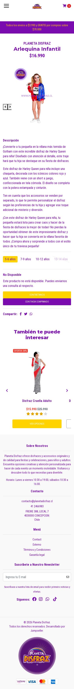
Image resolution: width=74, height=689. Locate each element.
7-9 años (25, 259)
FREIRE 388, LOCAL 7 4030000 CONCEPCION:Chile (37, 515)
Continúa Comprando (37, 301)
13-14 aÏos (61, 259)
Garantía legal (37, 554)
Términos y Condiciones (37, 549)
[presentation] (7, 391)
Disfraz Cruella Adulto (37, 401)
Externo (37, 544)
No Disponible (12, 275)
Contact (37, 539)
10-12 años (43, 259)
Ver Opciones (37, 423)
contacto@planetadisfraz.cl (37, 501)
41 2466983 (37, 506)
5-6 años (10, 259)
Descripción (11, 140)
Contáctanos (37, 294)
